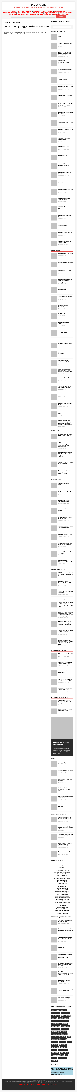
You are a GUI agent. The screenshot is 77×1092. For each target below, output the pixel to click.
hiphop (69, 1042)
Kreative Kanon (49, 1082)
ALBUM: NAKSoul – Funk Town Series (65, 271)
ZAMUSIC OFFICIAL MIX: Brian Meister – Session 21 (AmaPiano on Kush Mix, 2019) (65, 632)
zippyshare (54, 1060)
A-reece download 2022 (62, 875)
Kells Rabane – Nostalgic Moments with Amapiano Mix (65, 998)
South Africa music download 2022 (62, 885)
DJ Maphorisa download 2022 (62, 896)
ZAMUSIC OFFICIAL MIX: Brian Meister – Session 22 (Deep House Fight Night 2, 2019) (65, 623)
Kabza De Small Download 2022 (62, 869)
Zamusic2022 (62, 867)
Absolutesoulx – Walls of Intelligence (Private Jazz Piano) (64, 789)
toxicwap (61, 1058)
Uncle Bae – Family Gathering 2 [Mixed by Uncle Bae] (65, 989)
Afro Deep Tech (55, 1010)
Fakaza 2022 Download (62, 894)
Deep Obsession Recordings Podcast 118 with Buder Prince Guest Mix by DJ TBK (65, 956)
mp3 (63, 1055)
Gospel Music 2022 (62, 904)
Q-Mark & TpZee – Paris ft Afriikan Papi (64, 352)
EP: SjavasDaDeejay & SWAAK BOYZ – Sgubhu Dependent (65, 104)
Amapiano (66, 1018)
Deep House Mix (62, 1031)
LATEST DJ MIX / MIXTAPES (58, 814)
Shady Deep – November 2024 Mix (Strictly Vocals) (65, 835)
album (60, 1018)
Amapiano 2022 (55, 1021)
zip (65, 1058)
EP (59, 1036)
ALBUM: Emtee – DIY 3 (63, 155)
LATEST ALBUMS (55, 250)
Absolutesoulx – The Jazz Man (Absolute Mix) (65, 797)
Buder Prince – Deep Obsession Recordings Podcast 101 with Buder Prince (65, 973)
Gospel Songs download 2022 (62, 901)
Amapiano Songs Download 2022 (62, 872)
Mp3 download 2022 (62, 881)
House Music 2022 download (62, 910)
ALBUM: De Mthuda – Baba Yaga (64, 216)
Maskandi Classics (63, 1050)
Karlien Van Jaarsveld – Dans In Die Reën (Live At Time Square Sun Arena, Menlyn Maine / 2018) (26, 27)
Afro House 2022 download (62, 908)
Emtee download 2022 (62, 888)
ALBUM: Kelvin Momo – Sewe (65, 181)
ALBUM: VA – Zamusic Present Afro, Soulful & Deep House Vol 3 (65, 574)
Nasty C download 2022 (62, 877)
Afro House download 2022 (62, 899)
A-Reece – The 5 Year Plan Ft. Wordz (65, 404)
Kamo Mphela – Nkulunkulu (65, 395)
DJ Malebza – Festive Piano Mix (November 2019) (65, 654)
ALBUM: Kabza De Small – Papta (64, 35)
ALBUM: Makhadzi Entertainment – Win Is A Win (65, 121)
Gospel (69, 1036)
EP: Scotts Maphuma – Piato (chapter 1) (65, 70)
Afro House (63, 1010)
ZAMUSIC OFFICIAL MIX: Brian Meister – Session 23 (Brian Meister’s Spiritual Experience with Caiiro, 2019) (65, 614)
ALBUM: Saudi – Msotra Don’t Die (65, 207)
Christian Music (65, 1026)
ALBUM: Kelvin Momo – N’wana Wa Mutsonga (64, 61)
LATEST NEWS (55, 431)
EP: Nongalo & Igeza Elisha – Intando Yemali (65, 288)
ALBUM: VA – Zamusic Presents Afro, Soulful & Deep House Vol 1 (65, 591)
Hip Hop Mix (54, 1044)
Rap (66, 1055)
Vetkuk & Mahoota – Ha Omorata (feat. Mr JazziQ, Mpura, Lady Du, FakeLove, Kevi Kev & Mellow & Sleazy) (65, 422)
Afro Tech (54, 1018)
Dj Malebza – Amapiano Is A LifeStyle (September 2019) (65, 680)
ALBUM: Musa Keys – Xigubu (65, 95)
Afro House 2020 (65, 1013)
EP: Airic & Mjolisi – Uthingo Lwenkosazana (65, 297)
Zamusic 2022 (62, 866)
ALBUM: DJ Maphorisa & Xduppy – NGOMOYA (64, 138)
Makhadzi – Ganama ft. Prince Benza (65, 378)
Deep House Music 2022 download (62, 912)
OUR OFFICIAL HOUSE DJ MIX (59, 599)
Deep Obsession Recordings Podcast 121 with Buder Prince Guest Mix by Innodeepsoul (65, 939)
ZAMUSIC (15, 30)
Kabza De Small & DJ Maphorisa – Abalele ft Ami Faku (64, 362)
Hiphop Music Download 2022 (62, 897)
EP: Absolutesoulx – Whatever (65, 262)
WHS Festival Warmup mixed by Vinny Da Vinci (65, 921)
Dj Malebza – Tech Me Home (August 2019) (65, 671)
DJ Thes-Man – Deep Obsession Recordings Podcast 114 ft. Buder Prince (65, 964)
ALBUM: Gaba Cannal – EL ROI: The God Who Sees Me (65, 87)
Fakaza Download (62, 893)
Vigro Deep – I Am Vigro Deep (65, 343)
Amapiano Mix (64, 1023)
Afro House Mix (55, 1015)
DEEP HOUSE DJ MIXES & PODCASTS (61, 917)
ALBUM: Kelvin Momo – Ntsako (64, 147)
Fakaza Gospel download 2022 (62, 902)
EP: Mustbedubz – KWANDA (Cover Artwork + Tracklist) (65, 434)
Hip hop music (62, 1044)
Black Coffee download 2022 (62, 891)
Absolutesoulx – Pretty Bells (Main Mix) (65, 780)
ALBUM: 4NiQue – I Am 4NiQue (65, 253)
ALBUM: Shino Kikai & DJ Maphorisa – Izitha (64, 199)
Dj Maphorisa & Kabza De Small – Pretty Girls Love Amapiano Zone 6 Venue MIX (65, 370)
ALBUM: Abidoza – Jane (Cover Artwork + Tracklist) (65, 462)
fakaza (63, 1036)
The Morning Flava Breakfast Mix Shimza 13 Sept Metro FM (65, 929)
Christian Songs (56, 1029)
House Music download (62, 907)
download (54, 1036)
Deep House (54, 1031)
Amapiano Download (62, 873)
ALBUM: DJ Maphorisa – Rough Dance (65, 130)
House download (62, 905)
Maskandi (54, 1050)
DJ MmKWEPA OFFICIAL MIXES (59, 697)
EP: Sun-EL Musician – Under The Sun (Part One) (65, 78)
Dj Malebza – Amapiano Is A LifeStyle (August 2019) (65, 688)
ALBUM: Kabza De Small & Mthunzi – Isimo (64, 242)
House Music (64, 1047)
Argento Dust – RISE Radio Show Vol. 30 (64, 981)
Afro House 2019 (56, 1013)
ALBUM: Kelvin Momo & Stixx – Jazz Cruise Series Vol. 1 (65, 164)
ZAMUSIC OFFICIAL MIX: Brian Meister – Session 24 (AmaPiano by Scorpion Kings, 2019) (65, 604)
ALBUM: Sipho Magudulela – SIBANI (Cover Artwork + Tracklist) (65, 281)
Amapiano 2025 (55, 1023)
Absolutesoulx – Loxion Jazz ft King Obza (65, 805)
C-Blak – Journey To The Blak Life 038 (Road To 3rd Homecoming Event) (65, 844)
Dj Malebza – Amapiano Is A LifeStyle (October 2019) (65, 663)
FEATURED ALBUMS (56, 480)
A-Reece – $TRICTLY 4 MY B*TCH (64, 412)
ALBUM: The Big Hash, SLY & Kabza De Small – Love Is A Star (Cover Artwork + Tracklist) (65, 454)
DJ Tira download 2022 (62, 889)
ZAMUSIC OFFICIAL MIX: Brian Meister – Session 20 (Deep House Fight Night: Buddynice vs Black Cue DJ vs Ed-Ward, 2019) (65, 641)
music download (62, 886)
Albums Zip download (62, 913)
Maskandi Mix (55, 1052)
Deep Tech (64, 1034)
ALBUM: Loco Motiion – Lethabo (63, 323)
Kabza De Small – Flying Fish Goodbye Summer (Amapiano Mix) (65, 827)
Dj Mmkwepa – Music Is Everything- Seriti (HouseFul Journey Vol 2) (65, 702)
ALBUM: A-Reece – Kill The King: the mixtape (64, 173)
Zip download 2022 (62, 883)
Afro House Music (65, 1015)
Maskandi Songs (56, 1055)
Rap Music (54, 1058)
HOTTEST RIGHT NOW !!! (58, 32)
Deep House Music (56, 1034)
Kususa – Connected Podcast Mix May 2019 (65, 946)
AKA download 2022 (62, 880)
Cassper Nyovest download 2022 (62, 878)
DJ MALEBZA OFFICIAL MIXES (59, 650)
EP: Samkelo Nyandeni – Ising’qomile (64, 305)
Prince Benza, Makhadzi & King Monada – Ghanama (64, 387)
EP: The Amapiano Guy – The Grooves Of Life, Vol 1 (65, 44)
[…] (26, 33)
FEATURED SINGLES (56, 340)
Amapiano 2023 (64, 1021)
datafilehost (65, 1029)
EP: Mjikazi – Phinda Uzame (65, 313)
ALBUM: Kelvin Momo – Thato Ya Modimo (65, 113)
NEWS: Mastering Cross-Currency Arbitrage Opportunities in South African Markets (64, 444)
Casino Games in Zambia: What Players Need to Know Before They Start (65, 472)
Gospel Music (55, 1039)
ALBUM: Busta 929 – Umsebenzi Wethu (63, 224)
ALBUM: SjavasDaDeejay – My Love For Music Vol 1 (65, 190)
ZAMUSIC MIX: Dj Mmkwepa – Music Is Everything (65, 709)
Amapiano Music (56, 1026)
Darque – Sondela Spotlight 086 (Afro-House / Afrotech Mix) (65, 819)
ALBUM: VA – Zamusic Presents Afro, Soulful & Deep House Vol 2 (65, 583)
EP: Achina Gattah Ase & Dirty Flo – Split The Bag (65, 331)
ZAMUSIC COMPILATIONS (58, 569)
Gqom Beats (55, 1042)
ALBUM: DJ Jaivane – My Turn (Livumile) (65, 233)
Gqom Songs (63, 1042)
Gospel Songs (63, 1039)
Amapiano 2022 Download (62, 870)
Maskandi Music (64, 1052)
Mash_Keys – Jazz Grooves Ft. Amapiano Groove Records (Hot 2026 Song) (65, 53)
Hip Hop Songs (55, 1047)
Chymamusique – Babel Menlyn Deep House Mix (64, 852)
